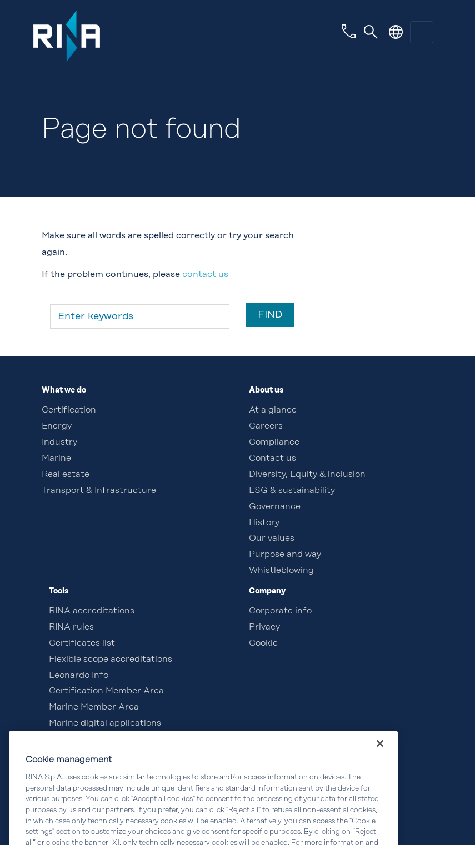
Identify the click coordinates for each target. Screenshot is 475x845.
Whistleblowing (281, 570)
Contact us (272, 458)
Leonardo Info (78, 675)
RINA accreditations (91, 611)
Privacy (264, 627)
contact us (205, 274)
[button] (396, 32)
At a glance (273, 410)
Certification (69, 410)
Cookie (263, 643)
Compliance (274, 442)
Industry (59, 442)
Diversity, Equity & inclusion (307, 474)
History (264, 523)
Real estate (65, 474)
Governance (275, 506)
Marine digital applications (105, 723)
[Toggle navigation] (370, 32)
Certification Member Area (106, 691)
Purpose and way (285, 554)
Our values (271, 538)
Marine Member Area (94, 707)
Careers (266, 426)
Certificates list (82, 643)
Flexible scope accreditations (110, 659)
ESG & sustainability (292, 490)
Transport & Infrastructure (99, 490)
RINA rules (71, 627)
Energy (57, 426)
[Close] (380, 757)
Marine (56, 458)
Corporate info (280, 611)
